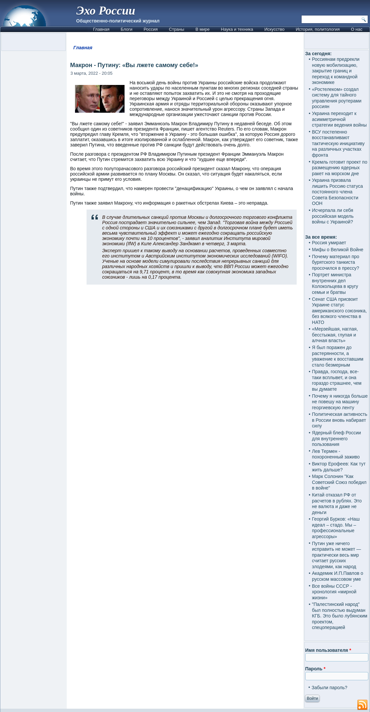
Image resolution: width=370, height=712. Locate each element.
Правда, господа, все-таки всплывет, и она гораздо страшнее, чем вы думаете (336, 380)
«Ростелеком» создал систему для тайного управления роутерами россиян (336, 98)
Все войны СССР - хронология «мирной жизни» (334, 591)
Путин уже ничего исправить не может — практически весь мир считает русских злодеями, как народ (336, 555)
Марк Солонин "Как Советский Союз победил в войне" (339, 482)
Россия (151, 29)
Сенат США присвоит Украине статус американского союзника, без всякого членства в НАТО (339, 311)
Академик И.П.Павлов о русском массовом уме (337, 576)
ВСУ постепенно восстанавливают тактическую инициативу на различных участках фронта (338, 143)
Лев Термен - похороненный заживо (336, 454)
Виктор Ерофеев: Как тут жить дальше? (338, 466)
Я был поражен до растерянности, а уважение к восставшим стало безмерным (337, 356)
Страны (176, 29)
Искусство (274, 29)
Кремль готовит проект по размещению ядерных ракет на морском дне (339, 167)
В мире (203, 29)
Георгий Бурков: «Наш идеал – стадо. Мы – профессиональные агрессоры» (335, 527)
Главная (101, 29)
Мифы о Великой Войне (337, 249)
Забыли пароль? (329, 687)
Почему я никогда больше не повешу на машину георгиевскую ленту (340, 401)
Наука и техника (237, 29)
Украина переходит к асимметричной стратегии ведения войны (339, 119)
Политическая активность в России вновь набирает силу (339, 420)
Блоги (126, 29)
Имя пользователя (328, 650)
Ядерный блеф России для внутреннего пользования (336, 438)
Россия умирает (329, 242)
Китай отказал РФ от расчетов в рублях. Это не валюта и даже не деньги (337, 503)
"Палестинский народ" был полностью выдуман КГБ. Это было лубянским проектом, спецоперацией (339, 616)
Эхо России (105, 10)
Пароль (315, 668)
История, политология (318, 29)
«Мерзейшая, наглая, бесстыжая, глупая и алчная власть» (335, 334)
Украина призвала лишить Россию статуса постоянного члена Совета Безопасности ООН (337, 192)
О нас (356, 29)
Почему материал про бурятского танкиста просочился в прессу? (335, 262)
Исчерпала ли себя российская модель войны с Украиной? (332, 216)
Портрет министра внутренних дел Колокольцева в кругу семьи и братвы (335, 283)
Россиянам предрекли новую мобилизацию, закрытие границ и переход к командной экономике (335, 71)
